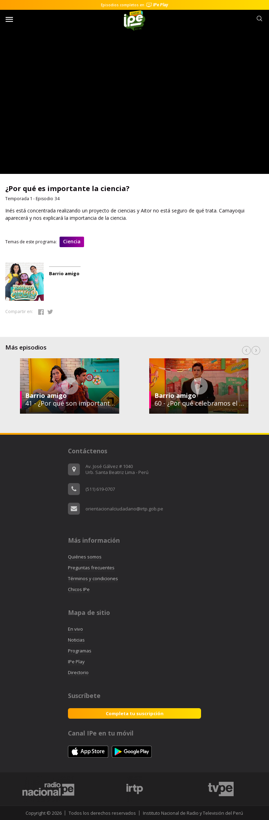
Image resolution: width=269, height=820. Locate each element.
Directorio (78, 672)
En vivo (75, 629)
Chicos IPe (79, 589)
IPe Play (76, 661)
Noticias (76, 640)
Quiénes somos (85, 557)
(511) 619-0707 (100, 489)
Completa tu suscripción (135, 713)
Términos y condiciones (93, 578)
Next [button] (255, 350)
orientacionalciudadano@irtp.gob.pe (124, 509)
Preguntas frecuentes (91, 567)
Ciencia (72, 241)
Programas (79, 651)
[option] (199, 386)
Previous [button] (246, 350)
